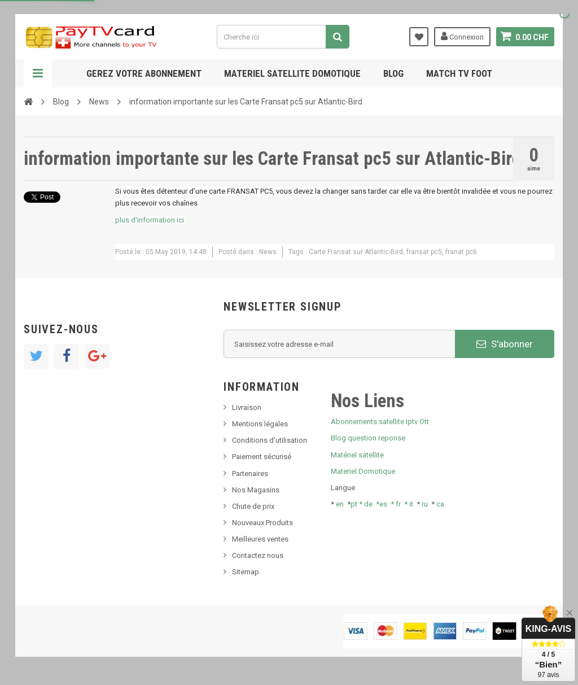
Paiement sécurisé (261, 456)
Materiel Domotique (363, 471)
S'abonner (504, 344)
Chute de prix (253, 506)
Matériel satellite (357, 455)
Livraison (246, 407)
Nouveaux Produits (262, 522)
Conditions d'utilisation (269, 440)
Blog (393, 73)
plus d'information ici (149, 220)
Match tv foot (459, 73)
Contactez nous (257, 555)
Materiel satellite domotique (292, 73)
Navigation (38, 73)
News (99, 101)
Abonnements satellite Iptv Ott (380, 421)
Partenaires (250, 473)
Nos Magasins (255, 490)
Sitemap (245, 572)
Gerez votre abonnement (144, 73)
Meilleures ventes (260, 539)
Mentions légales (260, 424)
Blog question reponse (368, 438)
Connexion (462, 36)
